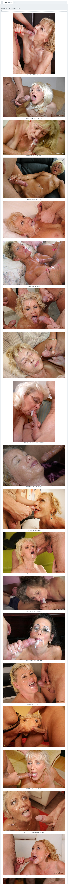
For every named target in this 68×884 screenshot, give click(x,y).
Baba (8, 2)
